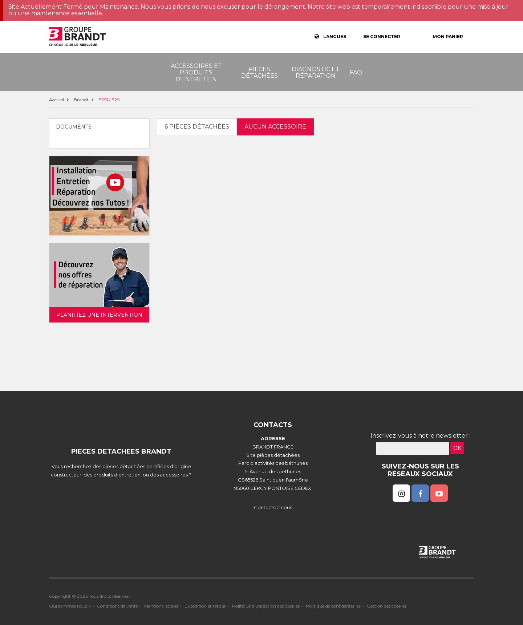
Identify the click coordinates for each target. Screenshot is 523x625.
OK (457, 448)
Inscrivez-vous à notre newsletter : (420, 435)
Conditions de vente (117, 606)
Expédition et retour (205, 606)
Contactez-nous (273, 507)
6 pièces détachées (197, 126)
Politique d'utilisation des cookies (266, 606)
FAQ (356, 72)
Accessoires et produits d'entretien (196, 72)
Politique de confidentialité (333, 606)
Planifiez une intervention (99, 315)
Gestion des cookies (386, 606)
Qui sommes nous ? (70, 606)
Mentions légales (161, 606)
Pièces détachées (259, 72)
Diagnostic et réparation (316, 72)
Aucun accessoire (275, 126)
